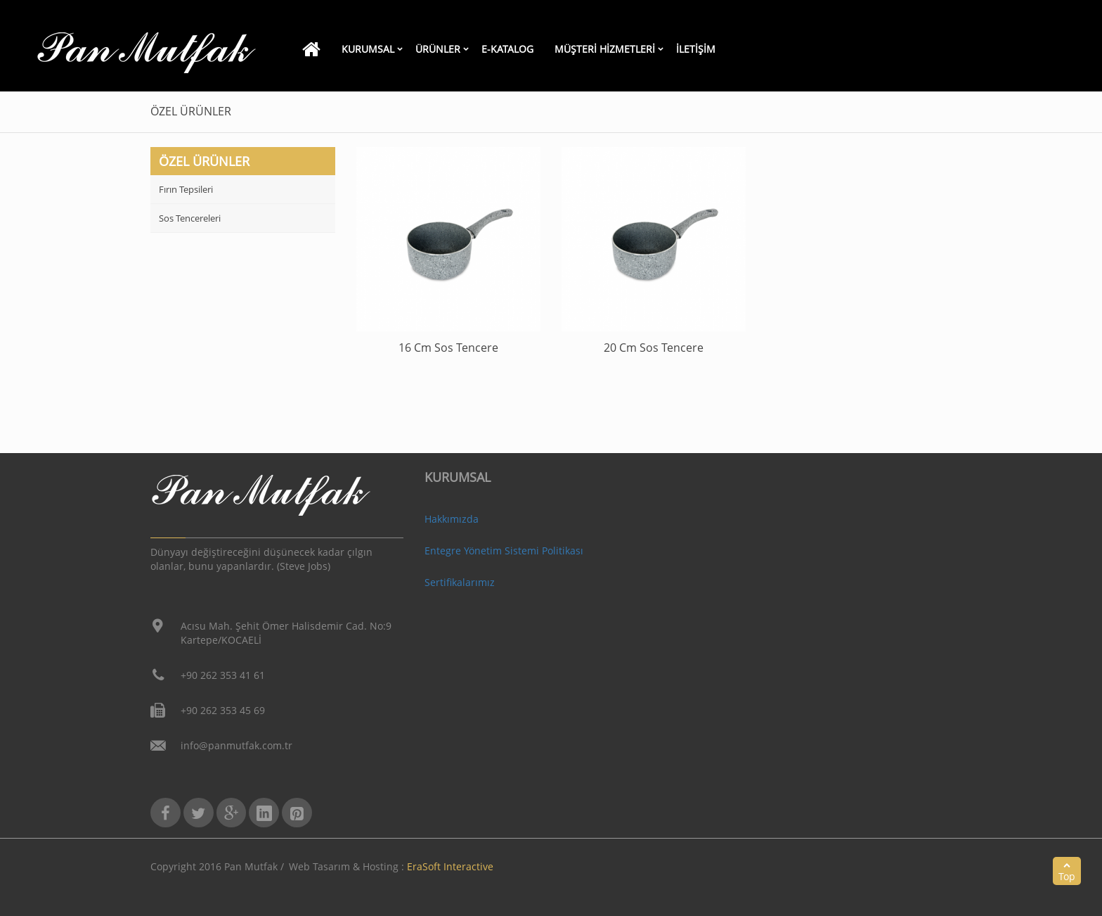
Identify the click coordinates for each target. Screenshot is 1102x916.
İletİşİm (695, 49)
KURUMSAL (368, 49)
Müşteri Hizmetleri (605, 49)
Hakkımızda (451, 519)
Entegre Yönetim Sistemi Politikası (503, 550)
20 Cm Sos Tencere (654, 347)
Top (1067, 871)
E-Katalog (507, 49)
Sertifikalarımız (459, 582)
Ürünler (437, 49)
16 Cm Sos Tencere (448, 347)
